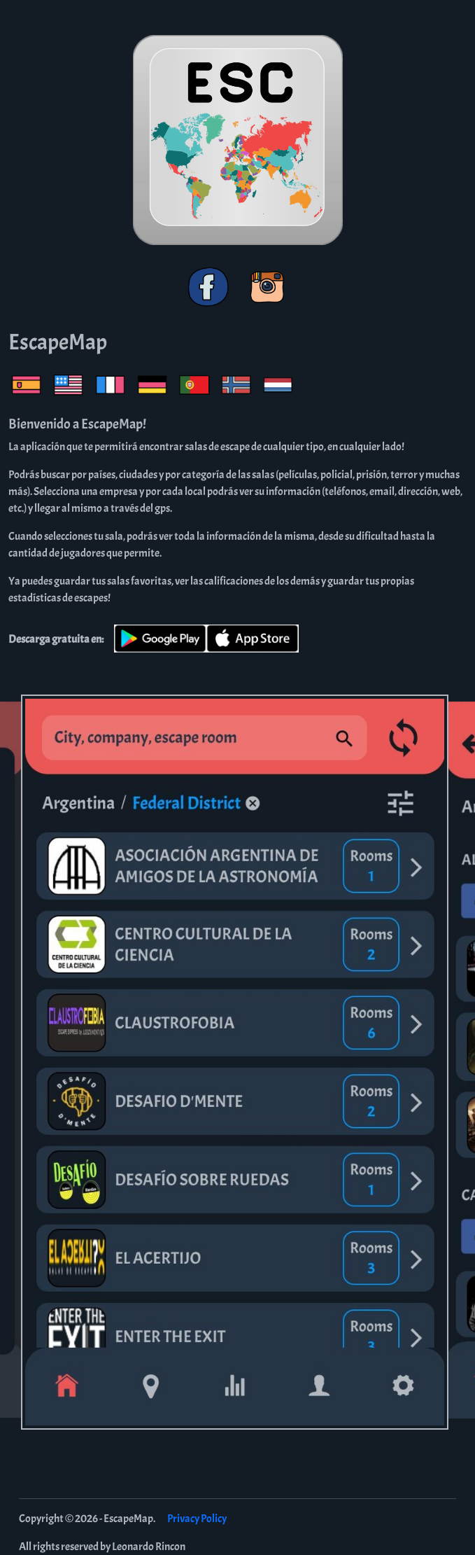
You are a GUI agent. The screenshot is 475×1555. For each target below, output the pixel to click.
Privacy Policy (197, 1519)
